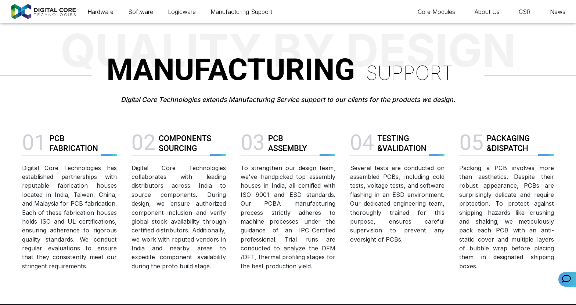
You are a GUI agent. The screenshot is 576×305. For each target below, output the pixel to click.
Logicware (182, 11)
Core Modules (436, 11)
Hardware (100, 11)
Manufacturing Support (241, 11)
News (557, 11)
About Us (487, 11)
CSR (524, 11)
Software (140, 11)
